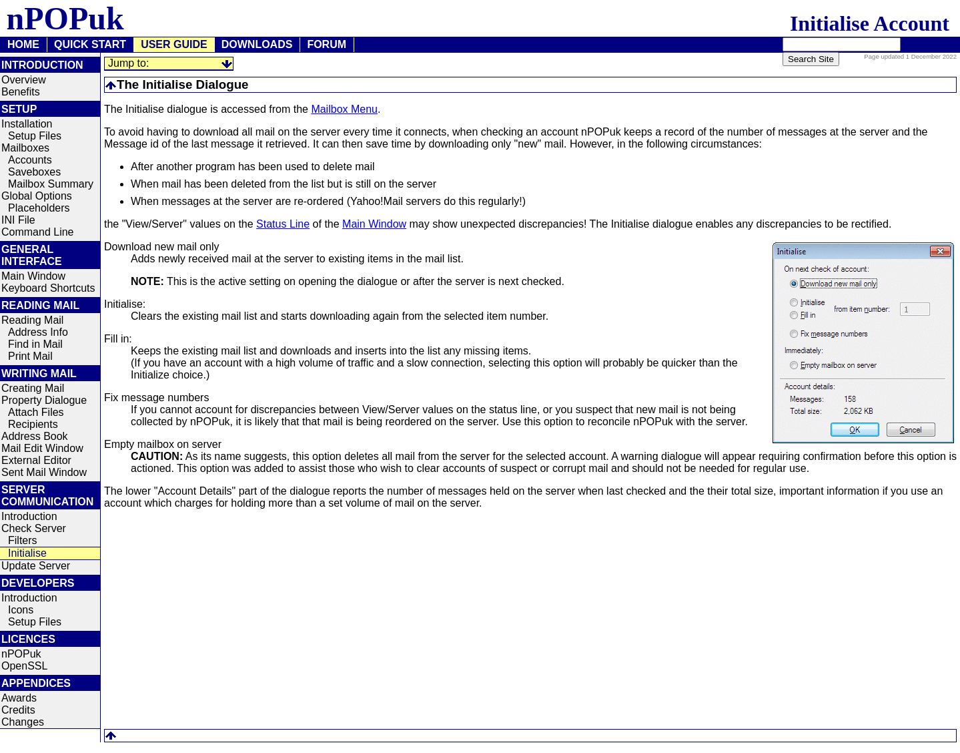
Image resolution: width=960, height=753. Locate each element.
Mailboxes (25, 148)
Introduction (29, 516)
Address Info (38, 332)
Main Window (33, 276)
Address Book (34, 436)
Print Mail (30, 356)
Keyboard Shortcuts (48, 288)
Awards (19, 698)
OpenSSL (24, 666)
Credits (18, 710)
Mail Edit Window (42, 448)
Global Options (36, 196)
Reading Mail (32, 320)
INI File (18, 220)
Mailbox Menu (344, 109)
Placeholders (39, 208)
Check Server (33, 528)
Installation (27, 124)
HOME (23, 44)
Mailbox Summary (50, 184)
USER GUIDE (174, 44)
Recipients (33, 424)
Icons (20, 609)
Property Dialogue (44, 400)
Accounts (30, 160)
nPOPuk (21, 654)
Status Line (283, 224)
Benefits (20, 91)
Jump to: (128, 63)
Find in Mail (35, 344)
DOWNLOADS (257, 44)
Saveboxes (34, 172)
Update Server (35, 565)
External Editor (36, 460)
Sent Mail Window (44, 472)
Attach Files (36, 412)
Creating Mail (32, 388)
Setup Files (34, 136)
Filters (22, 540)
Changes (22, 722)
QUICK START (90, 44)
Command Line (37, 232)
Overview (23, 79)
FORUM (326, 44)
